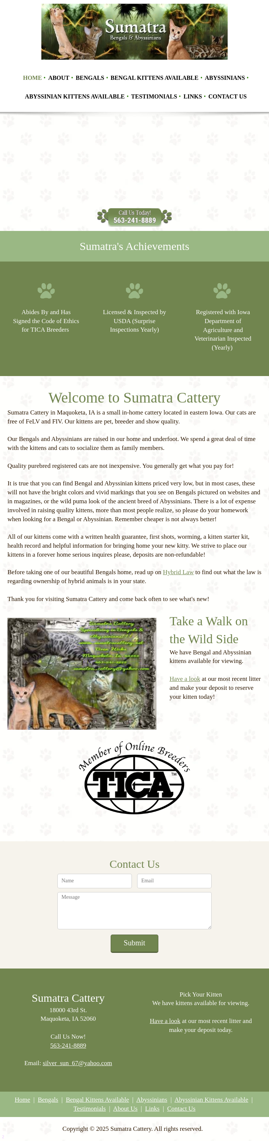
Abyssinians (151, 1099)
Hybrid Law (178, 572)
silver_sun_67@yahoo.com (77, 1063)
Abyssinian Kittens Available (211, 1099)
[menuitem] (33, 77)
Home (22, 1099)
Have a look (185, 678)
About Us (125, 1108)
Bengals (48, 1099)
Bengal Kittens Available (97, 1099)
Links (152, 1108)
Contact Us (181, 1108)
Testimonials (89, 1108)
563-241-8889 (68, 1045)
